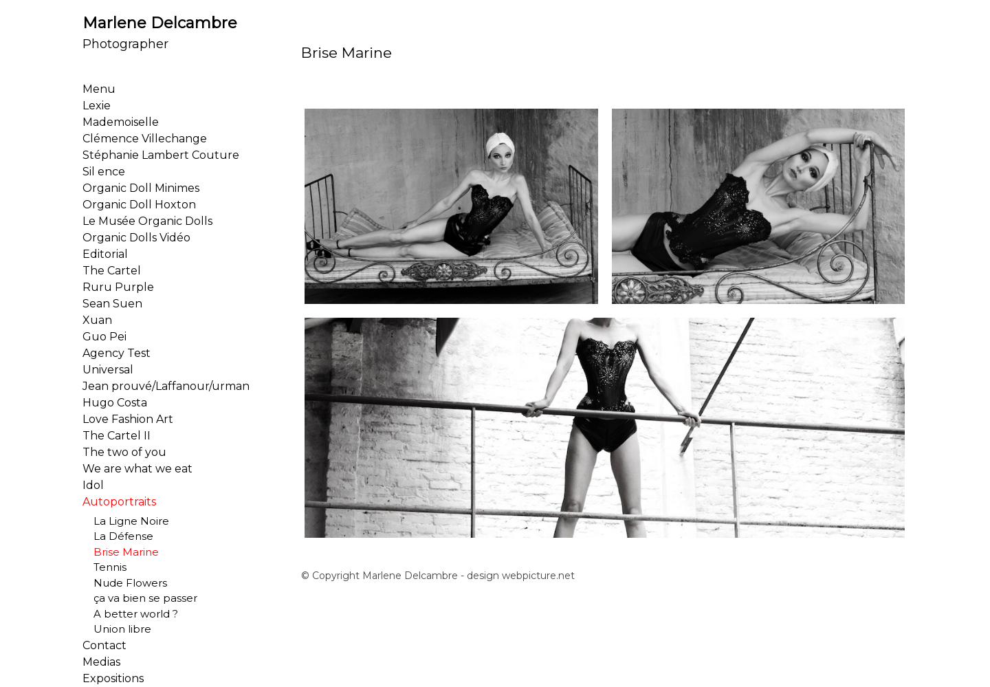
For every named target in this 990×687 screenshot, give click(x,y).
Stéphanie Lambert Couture (160, 155)
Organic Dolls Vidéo (136, 237)
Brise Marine (120, 551)
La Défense (117, 536)
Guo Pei (104, 336)
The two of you (124, 452)
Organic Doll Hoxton (139, 204)
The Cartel (111, 270)
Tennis (104, 567)
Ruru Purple (118, 287)
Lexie (96, 105)
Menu (99, 89)
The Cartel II (116, 435)
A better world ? (130, 613)
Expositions (113, 678)
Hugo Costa (114, 402)
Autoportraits (119, 501)
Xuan (97, 320)
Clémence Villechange (144, 138)
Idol (93, 485)
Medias (101, 661)
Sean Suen (112, 303)
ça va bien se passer (139, 597)
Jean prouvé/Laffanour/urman (166, 386)
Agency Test (116, 353)
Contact (104, 645)
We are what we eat (137, 468)
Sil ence (103, 171)
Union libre (116, 628)
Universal (107, 369)
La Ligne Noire (125, 520)
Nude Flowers (124, 582)
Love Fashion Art (127, 419)
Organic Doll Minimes (140, 188)
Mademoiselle (120, 122)
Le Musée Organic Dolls (147, 221)
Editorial (105, 254)
